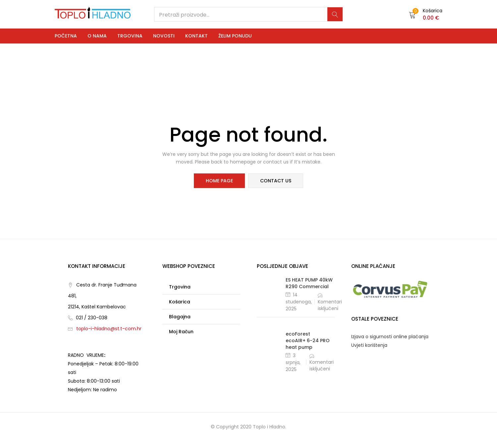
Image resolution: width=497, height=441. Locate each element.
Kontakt (196, 35)
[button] (425, 14)
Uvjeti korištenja (369, 345)
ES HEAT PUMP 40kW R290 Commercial (309, 283)
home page (219, 180)
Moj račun (181, 331)
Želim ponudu (235, 35)
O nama (97, 35)
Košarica (179, 301)
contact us (275, 180)
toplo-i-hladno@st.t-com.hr (108, 328)
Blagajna (180, 316)
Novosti (164, 35)
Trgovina (129, 35)
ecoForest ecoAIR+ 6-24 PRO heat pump (308, 340)
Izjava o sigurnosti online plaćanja (389, 336)
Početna (66, 35)
